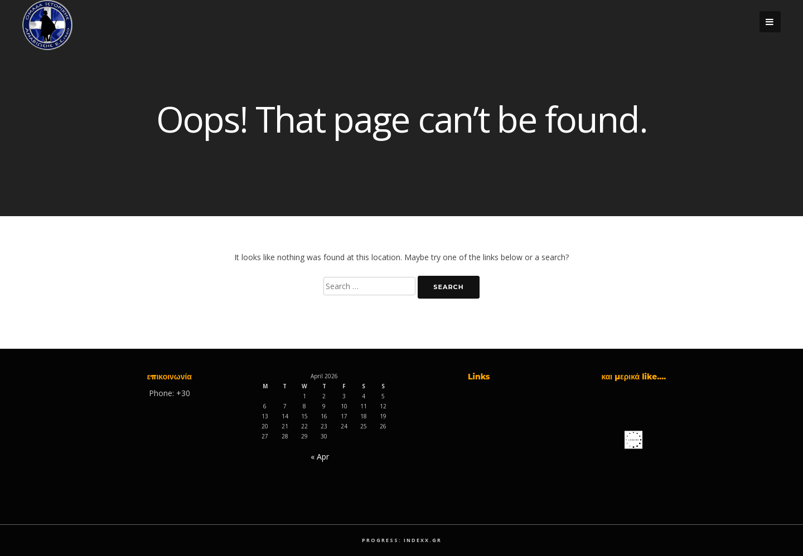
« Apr (320, 456)
